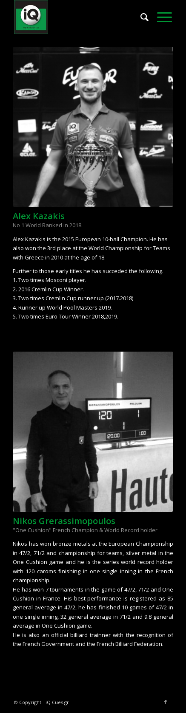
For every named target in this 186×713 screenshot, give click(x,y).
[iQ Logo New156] (77, 17)
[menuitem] (140, 17)
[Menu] (160, 17)
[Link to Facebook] (165, 702)
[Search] (140, 17)
